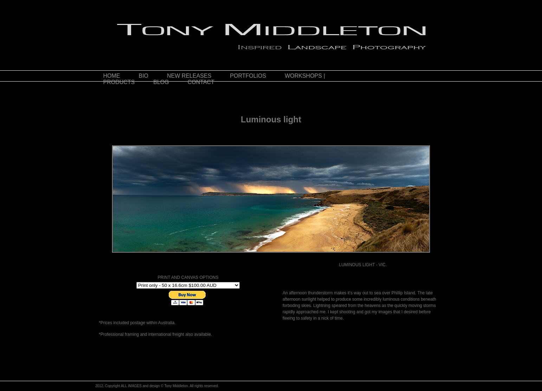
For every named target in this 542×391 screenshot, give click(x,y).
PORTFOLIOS (248, 76)
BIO (144, 76)
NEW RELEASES (189, 76)
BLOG (161, 82)
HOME (111, 76)
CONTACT (201, 82)
